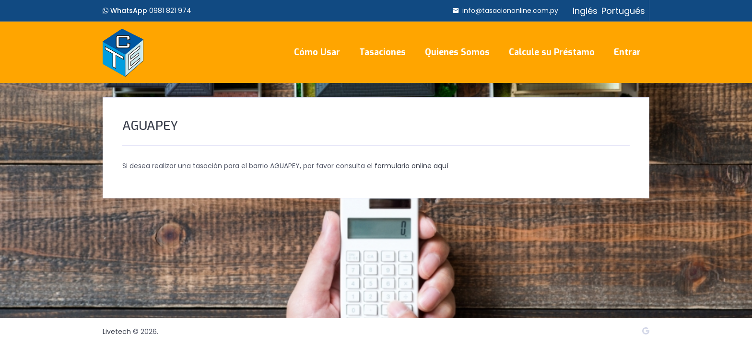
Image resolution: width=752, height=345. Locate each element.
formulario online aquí (411, 166)
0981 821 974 (170, 10)
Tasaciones (382, 52)
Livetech (117, 331)
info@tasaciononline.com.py (510, 10)
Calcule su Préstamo (552, 52)
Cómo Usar (317, 52)
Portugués (623, 11)
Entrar (627, 52)
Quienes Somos (457, 52)
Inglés (585, 11)
